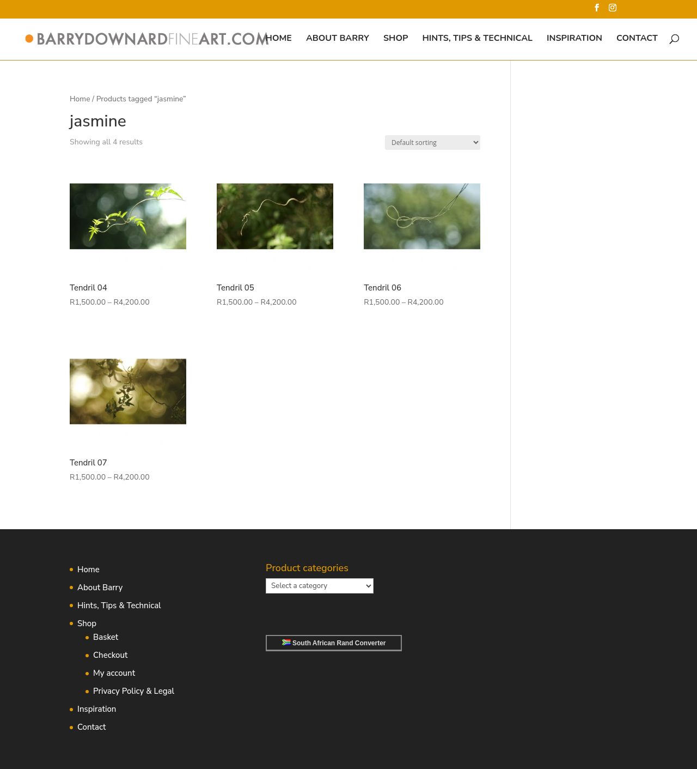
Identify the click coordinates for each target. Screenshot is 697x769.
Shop (395, 39)
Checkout (110, 655)
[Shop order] (432, 142)
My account (114, 673)
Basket (105, 637)
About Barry (337, 39)
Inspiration (574, 39)
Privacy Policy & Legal (133, 691)
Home (279, 39)
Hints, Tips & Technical (477, 39)
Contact (637, 39)
